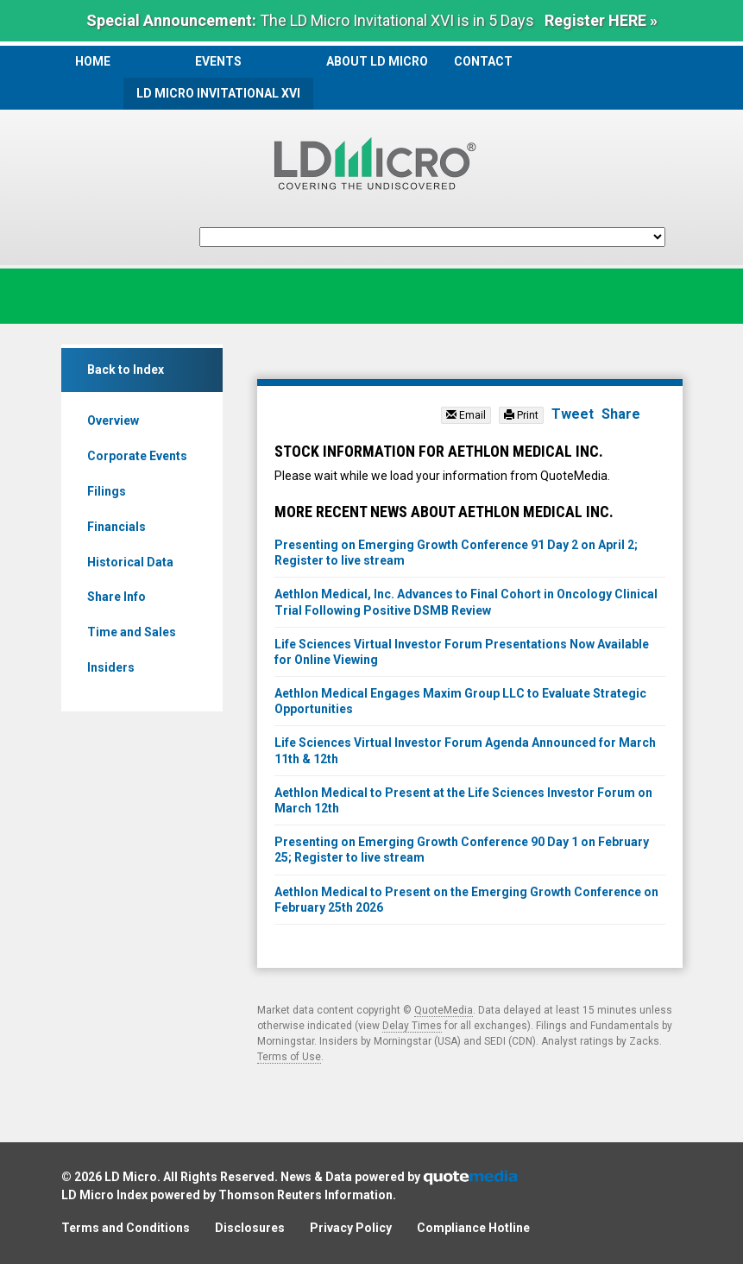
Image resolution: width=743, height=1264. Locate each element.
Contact (483, 61)
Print (521, 415)
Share (620, 414)
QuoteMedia (443, 1010)
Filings (106, 491)
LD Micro (130, 1177)
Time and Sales (131, 632)
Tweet (572, 414)
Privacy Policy (351, 1228)
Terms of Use (289, 1057)
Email (466, 415)
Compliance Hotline (473, 1228)
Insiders (111, 667)
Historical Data (130, 562)
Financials (116, 527)
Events (218, 61)
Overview (113, 420)
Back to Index (125, 369)
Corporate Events (137, 456)
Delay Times (412, 1026)
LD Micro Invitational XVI (218, 93)
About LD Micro (377, 61)
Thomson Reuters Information (305, 1195)
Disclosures (250, 1228)
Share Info (116, 597)
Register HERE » (601, 20)
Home (92, 61)
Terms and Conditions (125, 1228)
